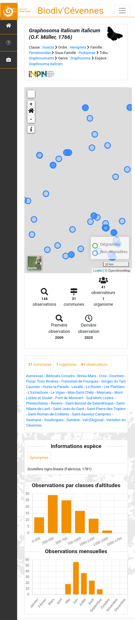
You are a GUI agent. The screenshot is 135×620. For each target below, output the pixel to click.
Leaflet (97, 270)
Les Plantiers (114, 387)
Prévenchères (37, 403)
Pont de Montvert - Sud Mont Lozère (84, 398)
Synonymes (39, 457)
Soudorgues (54, 420)
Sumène (73, 420)
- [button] (31, 119)
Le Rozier (93, 387)
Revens (57, 403)
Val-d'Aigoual (92, 420)
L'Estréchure (38, 392)
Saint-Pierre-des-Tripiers (106, 409)
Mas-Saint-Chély (81, 392)
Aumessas (34, 376)
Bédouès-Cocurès (60, 376)
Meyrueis (104, 392)
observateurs (94, 364)
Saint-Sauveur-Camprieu (91, 414)
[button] (31, 111)
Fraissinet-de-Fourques (79, 381)
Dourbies (116, 376)
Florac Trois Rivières (42, 381)
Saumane (33, 420)
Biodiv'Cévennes (70, 10)
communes (40, 364)
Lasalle (77, 387)
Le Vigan (58, 392)
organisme (66, 364)
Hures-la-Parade (56, 387)
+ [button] (31, 104)
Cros (102, 376)
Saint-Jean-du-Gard (68, 409)
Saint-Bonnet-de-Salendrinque (89, 403)
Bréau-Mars (86, 376)
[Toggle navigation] (122, 10)
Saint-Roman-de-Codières (48, 414)
